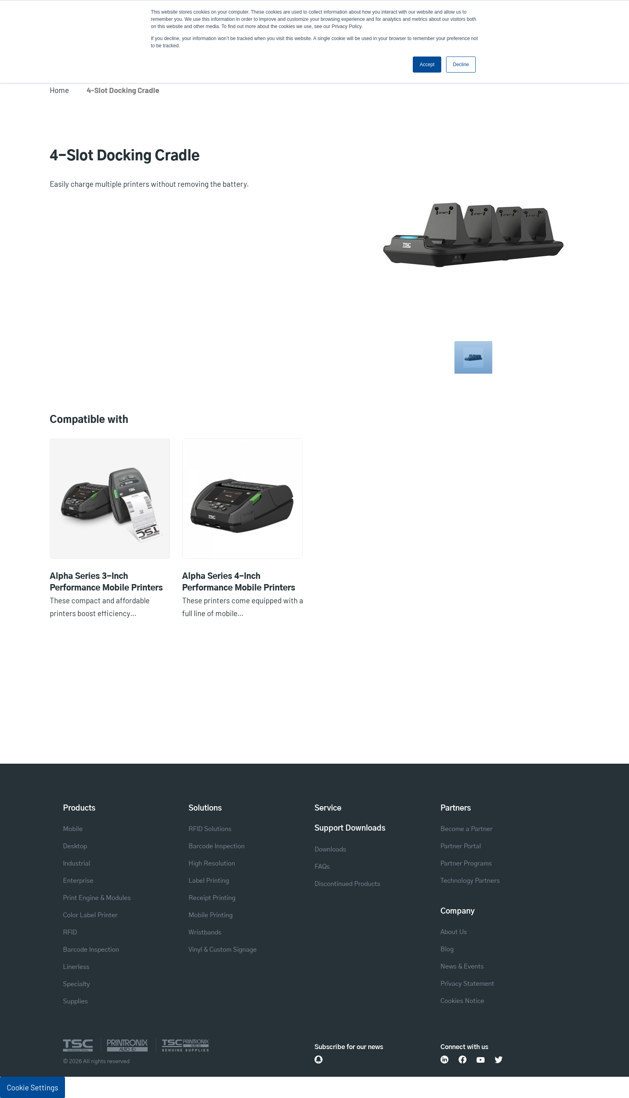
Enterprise (78, 881)
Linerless (76, 967)
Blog (447, 949)
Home (59, 90)
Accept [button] (427, 64)
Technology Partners (470, 881)
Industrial (76, 863)
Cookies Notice (462, 1001)
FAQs (322, 866)
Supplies (75, 1001)
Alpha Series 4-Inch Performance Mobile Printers (238, 582)
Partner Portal (460, 846)
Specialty (76, 984)
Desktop (75, 846)
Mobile (73, 829)
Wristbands (205, 932)
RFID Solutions (210, 829)
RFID (70, 932)
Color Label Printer (90, 915)
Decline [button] (461, 64)
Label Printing (209, 881)
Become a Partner (466, 829)
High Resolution (212, 863)
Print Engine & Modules (97, 898)
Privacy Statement (467, 984)
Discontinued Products (347, 884)
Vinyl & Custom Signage (223, 949)
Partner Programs (466, 863)
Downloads (330, 849)
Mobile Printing (211, 915)
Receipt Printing (212, 898)
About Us (453, 932)
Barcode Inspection (91, 949)
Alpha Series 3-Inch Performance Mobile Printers (106, 582)
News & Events (462, 966)
